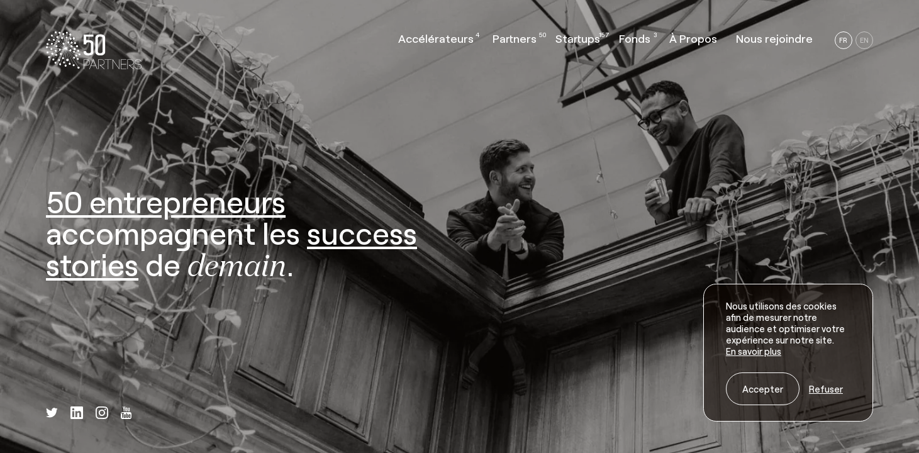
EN (864, 40)
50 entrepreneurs (166, 201)
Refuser (826, 388)
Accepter (762, 388)
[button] (436, 41)
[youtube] (126, 414)
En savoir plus (753, 351)
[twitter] (52, 413)
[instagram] (102, 414)
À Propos (693, 38)
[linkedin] (76, 414)
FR (843, 40)
